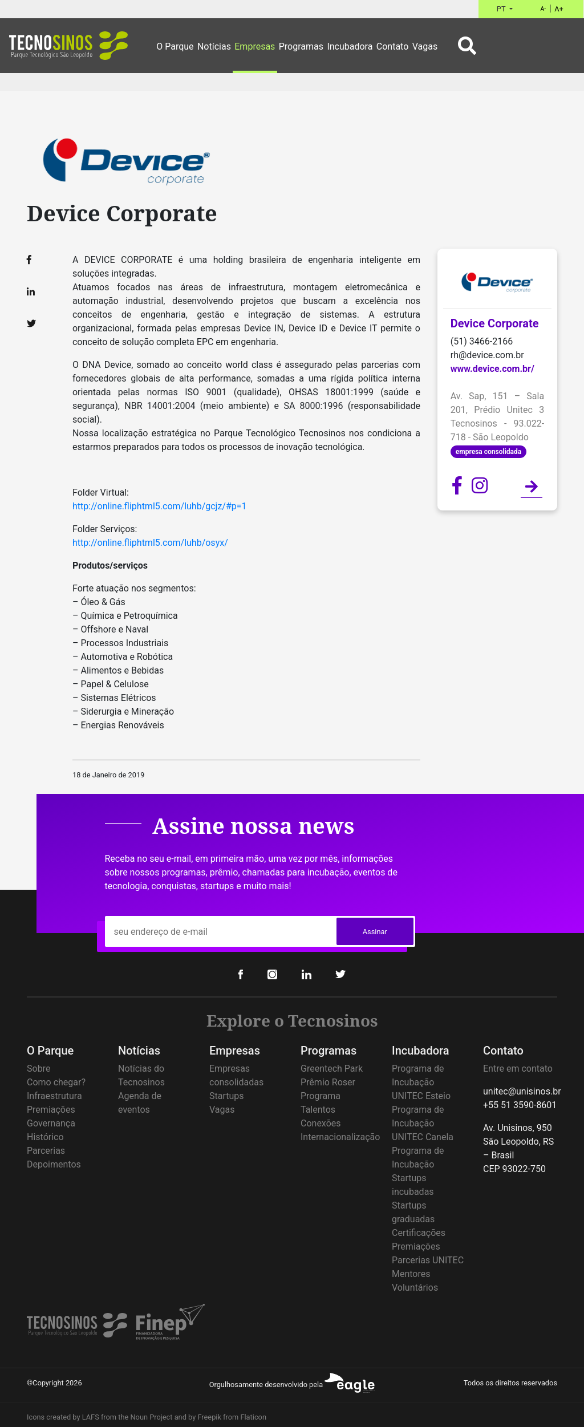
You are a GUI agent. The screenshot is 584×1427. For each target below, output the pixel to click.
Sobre (38, 1068)
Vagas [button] (424, 46)
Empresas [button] (254, 46)
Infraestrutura (54, 1095)
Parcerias (46, 1150)
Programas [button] (301, 46)
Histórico (45, 1137)
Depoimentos (54, 1164)
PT (502, 9)
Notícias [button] (214, 46)
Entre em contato (518, 1068)
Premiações (51, 1109)
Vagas (221, 1109)
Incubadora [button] (349, 46)
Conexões (321, 1123)
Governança (51, 1123)
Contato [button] (392, 46)
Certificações (418, 1232)
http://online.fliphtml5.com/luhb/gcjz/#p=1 (159, 506)
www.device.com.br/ (492, 368)
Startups (226, 1095)
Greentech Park (332, 1068)
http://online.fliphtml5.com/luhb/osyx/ (150, 542)
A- (543, 9)
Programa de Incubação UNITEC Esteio (421, 1082)
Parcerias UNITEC (428, 1260)
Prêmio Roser (328, 1082)
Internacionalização (340, 1137)
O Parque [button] (174, 46)
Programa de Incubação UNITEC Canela (422, 1123)
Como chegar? (56, 1082)
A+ (558, 9)
